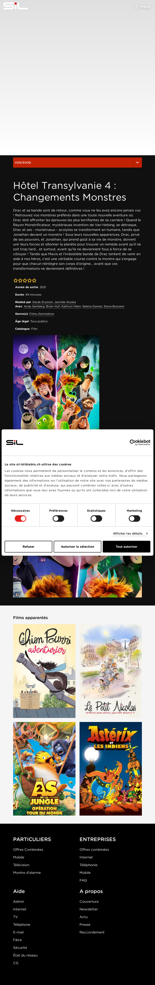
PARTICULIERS (32, 839)
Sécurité (20, 948)
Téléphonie (88, 865)
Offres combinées (94, 850)
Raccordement (92, 932)
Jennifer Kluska (65, 302)
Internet (86, 857)
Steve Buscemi (114, 306)
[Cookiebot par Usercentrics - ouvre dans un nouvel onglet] (132, 443)
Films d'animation (41, 313)
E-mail (18, 932)
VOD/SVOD (77, 162)
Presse (85, 925)
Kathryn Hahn (71, 306)
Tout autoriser (126, 546)
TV (15, 917)
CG (15, 963)
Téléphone (21, 925)
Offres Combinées (28, 850)
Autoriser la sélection (77, 546)
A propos (91, 891)
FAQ (83, 880)
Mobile (18, 857)
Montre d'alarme (27, 873)
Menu (145, 6)
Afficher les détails (128, 533)
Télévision (21, 865)
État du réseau (25, 955)
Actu (84, 917)
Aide (19, 891)
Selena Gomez (92, 306)
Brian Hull (53, 306)
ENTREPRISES (98, 839)
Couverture (89, 901)
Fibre (17, 940)
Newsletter (89, 909)
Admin (18, 901)
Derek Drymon (42, 302)
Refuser (28, 546)
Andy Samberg (34, 306)
